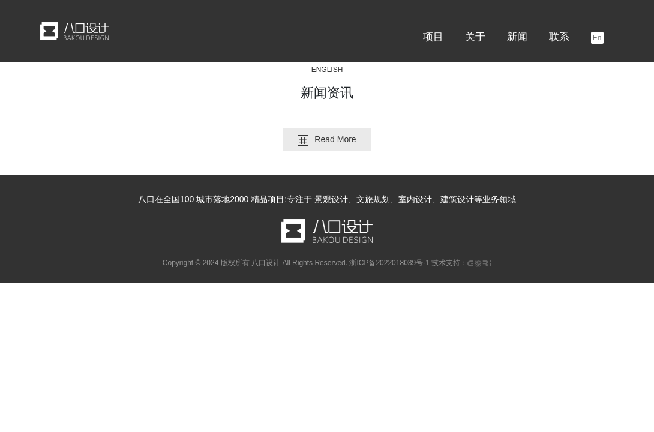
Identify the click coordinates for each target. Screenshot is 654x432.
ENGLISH (327, 69)
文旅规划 (373, 199)
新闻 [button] (517, 37)
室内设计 (415, 199)
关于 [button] (475, 37)
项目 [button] (433, 37)
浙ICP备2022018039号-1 (389, 263)
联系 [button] (559, 37)
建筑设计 (457, 199)
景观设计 (331, 199)
